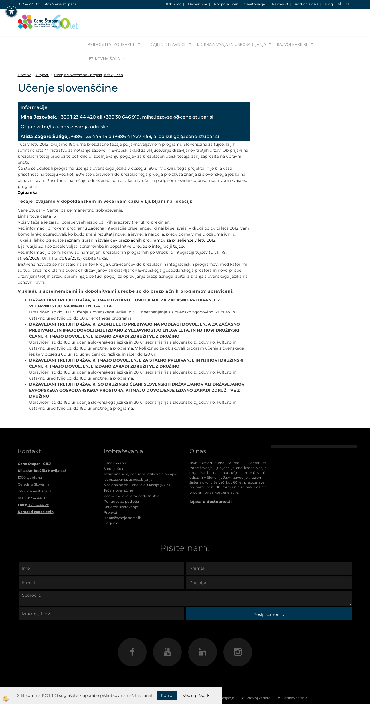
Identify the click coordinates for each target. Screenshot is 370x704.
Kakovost (280, 4)
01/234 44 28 (38, 483)
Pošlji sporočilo (269, 592)
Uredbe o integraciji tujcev (158, 224)
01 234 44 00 (28, 4)
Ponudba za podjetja (121, 480)
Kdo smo (174, 4)
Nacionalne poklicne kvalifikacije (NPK (136, 463)
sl (339, 3)
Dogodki (111, 502)
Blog (329, 4)
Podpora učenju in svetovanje (240, 4)
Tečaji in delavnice (166, 22)
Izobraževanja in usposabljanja (231, 22)
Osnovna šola (115, 441)
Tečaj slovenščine (118, 469)
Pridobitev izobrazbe (111, 22)
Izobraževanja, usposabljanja (128, 458)
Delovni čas (198, 4)
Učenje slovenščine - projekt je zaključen (88, 53)
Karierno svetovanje (121, 485)
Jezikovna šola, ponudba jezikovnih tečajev (140, 452)
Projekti (42, 53)
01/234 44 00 (36, 476)
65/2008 (31, 236)
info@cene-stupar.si (60, 4)
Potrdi (167, 695)
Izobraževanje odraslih (122, 496)
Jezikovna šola (104, 37)
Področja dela (306, 4)
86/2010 (72, 236)
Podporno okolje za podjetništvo (132, 474)
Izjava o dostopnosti (210, 480)
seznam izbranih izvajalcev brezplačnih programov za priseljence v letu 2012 (140, 218)
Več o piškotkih (198, 695)
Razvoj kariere (292, 22)
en (347, 3)
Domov (24, 53)
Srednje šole (114, 447)
